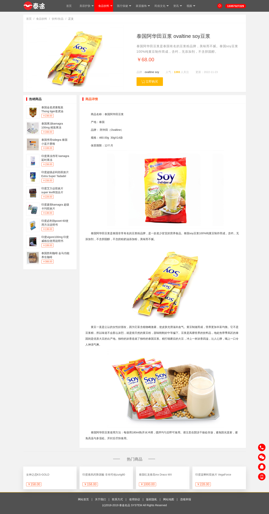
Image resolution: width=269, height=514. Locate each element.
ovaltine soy (152, 72)
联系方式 (117, 499)
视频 (191, 6)
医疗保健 (124, 6)
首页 (69, 5)
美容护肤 (87, 6)
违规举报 (185, 499)
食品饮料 (105, 6)
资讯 (177, 6)
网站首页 (83, 499)
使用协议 (134, 499)
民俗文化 (162, 6)
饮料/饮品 (57, 18)
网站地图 (168, 499)
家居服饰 (143, 6)
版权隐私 (151, 499)
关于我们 (100, 499)
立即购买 (149, 81)
